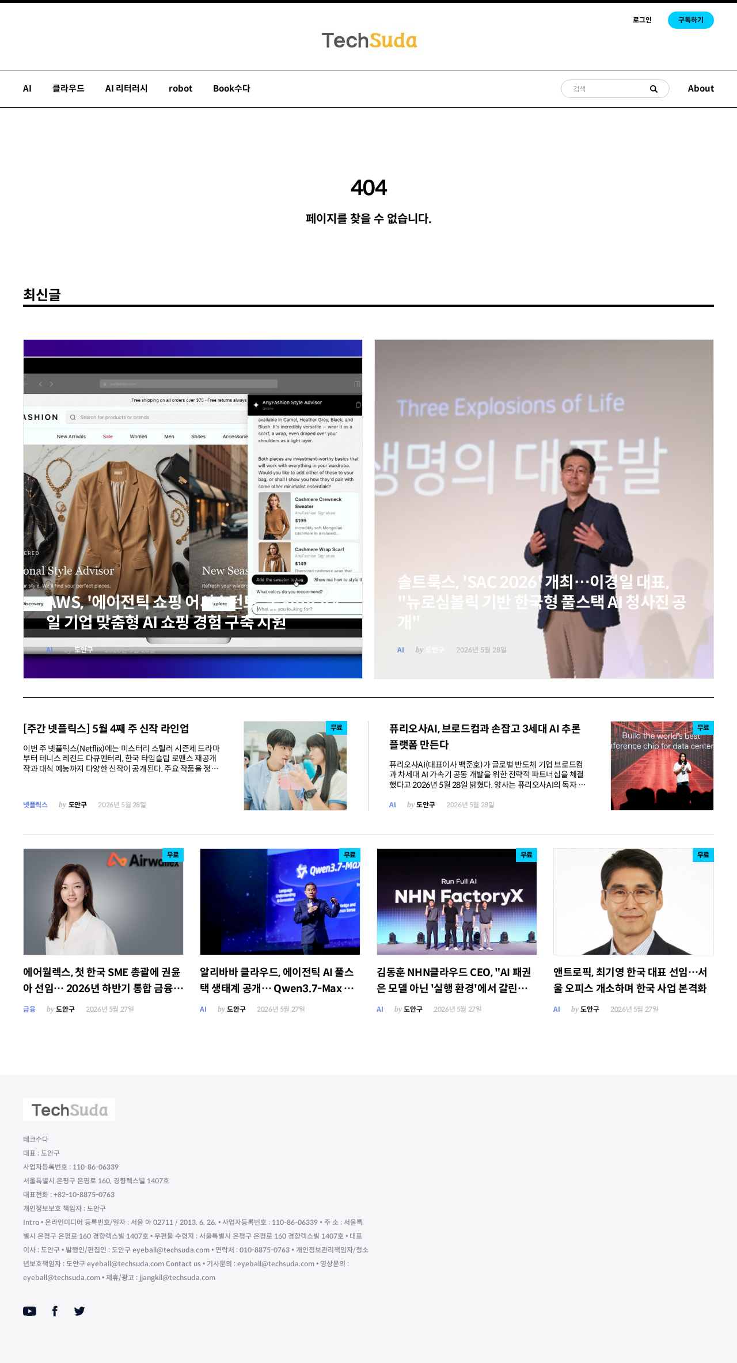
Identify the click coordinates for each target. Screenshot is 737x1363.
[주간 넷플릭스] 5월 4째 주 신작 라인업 (106, 729)
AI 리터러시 (126, 88)
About (701, 88)
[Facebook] (55, 1311)
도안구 (83, 650)
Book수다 (231, 88)
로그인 (642, 20)
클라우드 (68, 88)
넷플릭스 (35, 804)
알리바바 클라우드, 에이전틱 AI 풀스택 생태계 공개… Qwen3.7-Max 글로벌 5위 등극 (277, 988)
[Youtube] (29, 1311)
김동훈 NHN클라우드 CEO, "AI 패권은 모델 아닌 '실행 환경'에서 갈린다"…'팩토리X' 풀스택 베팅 (454, 988)
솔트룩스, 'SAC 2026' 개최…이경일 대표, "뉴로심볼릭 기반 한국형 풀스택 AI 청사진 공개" (542, 602)
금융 (29, 1009)
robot (180, 88)
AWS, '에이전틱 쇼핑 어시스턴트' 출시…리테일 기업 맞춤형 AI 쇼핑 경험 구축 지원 (193, 613)
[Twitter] (79, 1311)
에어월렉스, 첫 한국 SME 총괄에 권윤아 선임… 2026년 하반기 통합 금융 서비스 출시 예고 (101, 988)
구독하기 (691, 20)
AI (27, 88)
